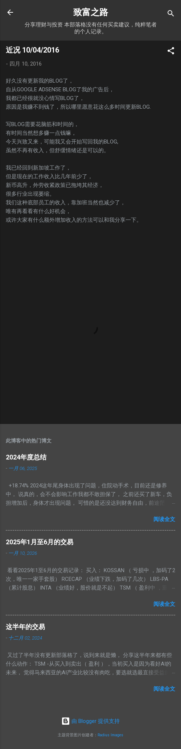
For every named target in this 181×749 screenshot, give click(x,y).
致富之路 (90, 12)
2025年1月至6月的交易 (39, 542)
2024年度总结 (26, 457)
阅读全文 (164, 519)
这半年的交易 (25, 627)
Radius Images (110, 735)
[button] (170, 52)
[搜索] (170, 15)
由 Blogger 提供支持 (90, 721)
